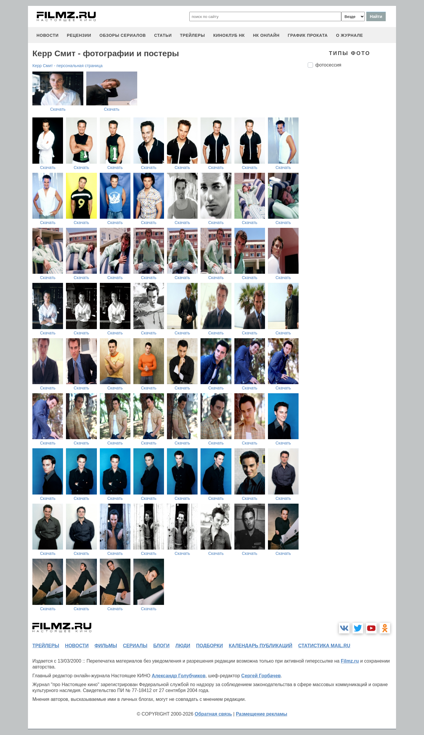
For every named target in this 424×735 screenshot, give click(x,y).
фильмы (106, 645)
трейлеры (192, 35)
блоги (161, 645)
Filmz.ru (350, 660)
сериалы (135, 645)
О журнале (349, 35)
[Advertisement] (352, 170)
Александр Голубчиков (179, 675)
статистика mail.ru (324, 645)
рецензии (79, 35)
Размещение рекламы (261, 713)
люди (182, 645)
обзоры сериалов (123, 35)
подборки (209, 645)
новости (48, 35)
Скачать (58, 109)
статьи (163, 35)
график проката (308, 35)
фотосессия (328, 64)
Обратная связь (213, 713)
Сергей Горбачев (261, 675)
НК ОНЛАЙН (266, 35)
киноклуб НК (229, 35)
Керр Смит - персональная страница (67, 65)
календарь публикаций (260, 645)
